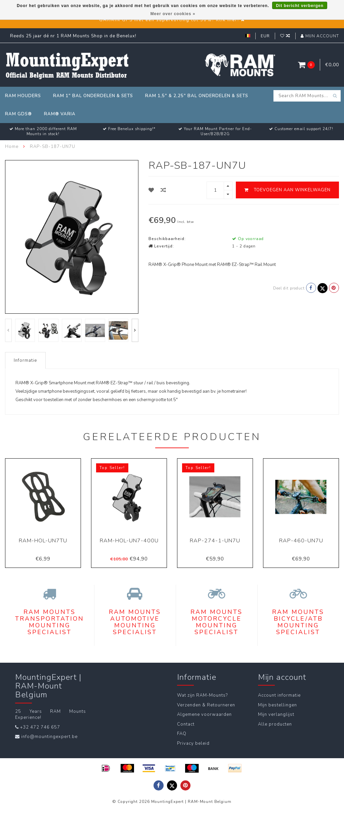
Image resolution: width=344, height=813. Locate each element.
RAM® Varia (60, 114)
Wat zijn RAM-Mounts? (202, 695)
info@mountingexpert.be (49, 737)
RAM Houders (23, 96)
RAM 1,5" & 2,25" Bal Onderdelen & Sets (196, 96)
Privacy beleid (193, 743)
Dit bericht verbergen (300, 5)
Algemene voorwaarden (204, 714)
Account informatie (279, 695)
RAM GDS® (18, 114)
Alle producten (275, 724)
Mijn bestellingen (277, 705)
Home (11, 147)
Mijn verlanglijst (276, 714)
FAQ (181, 734)
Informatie (25, 360)
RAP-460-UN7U (301, 540)
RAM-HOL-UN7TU (43, 540)
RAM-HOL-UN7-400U (129, 540)
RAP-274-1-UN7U (215, 540)
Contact (186, 724)
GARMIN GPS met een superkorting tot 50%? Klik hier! (169, 20)
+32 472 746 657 (40, 727)
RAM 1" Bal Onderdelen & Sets (93, 96)
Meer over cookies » (173, 13)
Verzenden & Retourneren (206, 705)
